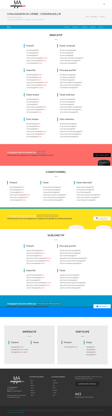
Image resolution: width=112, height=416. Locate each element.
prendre (33, 392)
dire (54, 385)
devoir (32, 385)
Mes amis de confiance (18, 411)
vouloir (54, 392)
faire (32, 380)
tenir (32, 388)
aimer (32, 395)
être (54, 395)
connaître (55, 383)
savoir (54, 380)
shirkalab (22, 409)
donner (33, 390)
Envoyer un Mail (87, 384)
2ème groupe (17, 17)
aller (32, 383)
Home (87, 16)
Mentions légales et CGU (14, 395)
